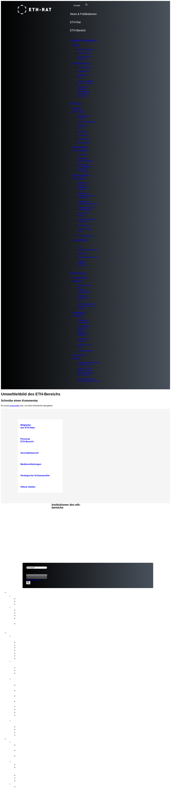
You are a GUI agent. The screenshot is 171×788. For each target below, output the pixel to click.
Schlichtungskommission (87, 257)
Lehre (38, 580)
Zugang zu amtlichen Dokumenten (82, 263)
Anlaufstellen (80, 242)
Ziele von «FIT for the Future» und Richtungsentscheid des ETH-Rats (85, 371)
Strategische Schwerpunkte (83, 321)
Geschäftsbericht (84, 68)
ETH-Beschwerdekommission (87, 248)
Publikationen (80, 63)
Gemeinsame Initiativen (82, 340)
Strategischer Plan (82, 76)
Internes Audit (83, 139)
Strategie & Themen (79, 314)
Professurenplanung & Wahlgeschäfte (85, 208)
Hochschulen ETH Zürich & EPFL (83, 298)
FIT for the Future (78, 357)
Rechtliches (29, 515)
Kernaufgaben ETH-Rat (81, 177)
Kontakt (77, 6)
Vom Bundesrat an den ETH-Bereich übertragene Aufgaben (83, 330)
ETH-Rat (75, 22)
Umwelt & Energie (84, 351)
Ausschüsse (82, 135)
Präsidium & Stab (82, 127)
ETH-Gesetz (82, 155)
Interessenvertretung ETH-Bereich (86, 220)
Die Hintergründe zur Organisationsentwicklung (88, 380)
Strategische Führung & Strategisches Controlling (83, 186)
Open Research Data (83, 346)
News (75, 45)
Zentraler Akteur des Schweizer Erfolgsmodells (84, 288)
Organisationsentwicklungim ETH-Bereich (88, 363)
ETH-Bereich (78, 30)
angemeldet (14, 406)
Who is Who (82, 132)
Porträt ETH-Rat (77, 110)
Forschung (30, 580)
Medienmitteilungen (85, 49)
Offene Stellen (83, 143)
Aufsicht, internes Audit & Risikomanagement (85, 232)
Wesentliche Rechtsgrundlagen (85, 159)
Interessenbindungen (86, 122)
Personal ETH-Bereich (83, 214)
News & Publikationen (83, 14)
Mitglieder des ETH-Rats (83, 117)
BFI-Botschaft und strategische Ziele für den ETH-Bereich (84, 167)
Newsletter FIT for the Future (84, 58)
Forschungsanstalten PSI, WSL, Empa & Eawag (86, 306)
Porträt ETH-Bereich (80, 279)
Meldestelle (82, 254)
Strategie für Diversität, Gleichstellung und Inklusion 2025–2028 (83, 91)
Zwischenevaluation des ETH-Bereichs (85, 82)
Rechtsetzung (83, 225)
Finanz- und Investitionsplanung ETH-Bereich (85, 195)
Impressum (28, 517)
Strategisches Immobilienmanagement (87, 202)
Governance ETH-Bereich (80, 149)
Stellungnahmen (84, 53)
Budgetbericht (83, 71)
